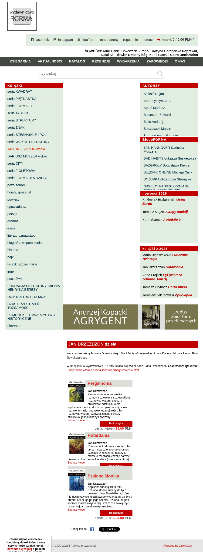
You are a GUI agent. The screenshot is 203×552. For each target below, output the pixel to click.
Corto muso (177, 287)
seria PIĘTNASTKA (22, 99)
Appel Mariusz (154, 108)
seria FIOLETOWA (21, 171)
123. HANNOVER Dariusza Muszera (164, 149)
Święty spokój (177, 212)
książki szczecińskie (22, 264)
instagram (65, 40)
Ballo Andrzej (153, 122)
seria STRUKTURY (21, 120)
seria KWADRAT (19, 91)
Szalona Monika (103, 476)
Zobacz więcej (76, 420)
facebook (42, 40)
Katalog (77, 61)
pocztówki (14, 279)
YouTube (88, 40)
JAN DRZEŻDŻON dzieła (26, 149)
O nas (180, 61)
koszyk (166, 39)
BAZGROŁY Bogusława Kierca (166, 165)
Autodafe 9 (171, 220)
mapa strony (109, 40)
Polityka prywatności (83, 545)
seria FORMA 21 (19, 106)
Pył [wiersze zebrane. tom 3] (162, 277)
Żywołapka (183, 295)
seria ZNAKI (16, 127)
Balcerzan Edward (157, 115)
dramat (12, 221)
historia (12, 250)
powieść (13, 199)
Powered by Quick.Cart (177, 545)
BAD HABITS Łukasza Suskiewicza (170, 158)
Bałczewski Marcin (157, 129)
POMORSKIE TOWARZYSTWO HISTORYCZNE (31, 316)
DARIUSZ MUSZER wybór (27, 156)
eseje (11, 228)
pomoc (147, 40)
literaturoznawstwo (21, 235)
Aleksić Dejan (154, 94)
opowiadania (16, 207)
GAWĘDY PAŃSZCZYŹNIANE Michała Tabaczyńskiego (166, 188)
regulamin (130, 40)
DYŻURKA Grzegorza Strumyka (167, 179)
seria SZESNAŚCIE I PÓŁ (26, 135)
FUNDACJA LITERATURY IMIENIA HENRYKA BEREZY (33, 287)
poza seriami (17, 185)
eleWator (14, 326)
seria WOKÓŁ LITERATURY (28, 142)
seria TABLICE (18, 113)
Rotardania (174, 267)
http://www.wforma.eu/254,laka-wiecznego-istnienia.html (104, 370)
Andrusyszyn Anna (157, 101)
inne (10, 271)
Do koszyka (116, 423)
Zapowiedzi (157, 61)
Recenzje (101, 61)
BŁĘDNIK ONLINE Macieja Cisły (168, 172)
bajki (10, 257)
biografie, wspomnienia (24, 243)
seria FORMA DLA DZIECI (27, 178)
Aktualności (50, 61)
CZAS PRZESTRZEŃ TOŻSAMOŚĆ (23, 306)
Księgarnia (20, 61)
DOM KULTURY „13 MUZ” (27, 297)
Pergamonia (100, 383)
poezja (12, 214)
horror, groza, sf (19, 192)
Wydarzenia (128, 61)
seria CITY (15, 163)
